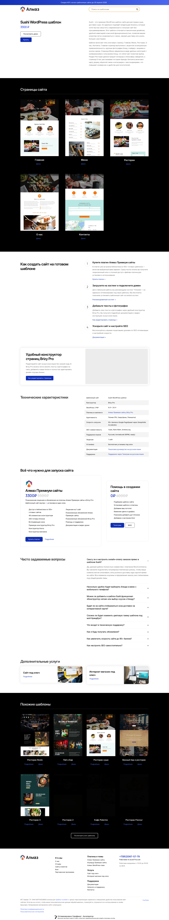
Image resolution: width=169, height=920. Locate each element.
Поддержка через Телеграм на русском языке (126, 454)
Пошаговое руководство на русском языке (124, 449)
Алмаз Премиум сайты (117, 412)
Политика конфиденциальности (32, 909)
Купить (26, 40)
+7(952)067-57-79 (129, 856)
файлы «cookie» (62, 900)
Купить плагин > (99, 279)
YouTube (145, 900)
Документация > (99, 337)
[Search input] (113, 9)
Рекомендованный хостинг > (104, 300)
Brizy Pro (129, 412)
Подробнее (27, 676)
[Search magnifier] (137, 9)
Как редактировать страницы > (104, 320)
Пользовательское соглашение (32, 912)
